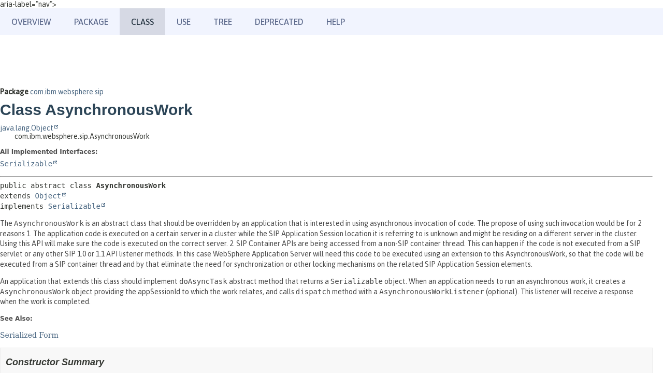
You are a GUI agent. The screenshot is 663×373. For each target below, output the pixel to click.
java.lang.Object (26, 128)
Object (48, 196)
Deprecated (279, 21)
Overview (31, 21)
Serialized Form (29, 335)
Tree (222, 21)
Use (184, 21)
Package (91, 21)
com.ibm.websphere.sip (67, 92)
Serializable (26, 164)
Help (335, 21)
